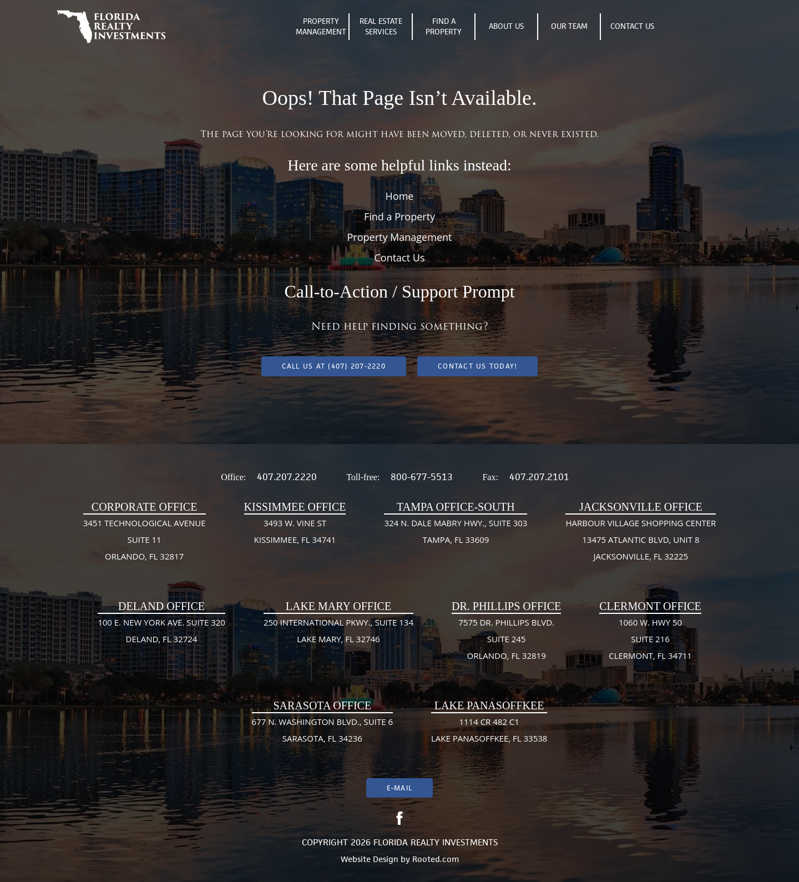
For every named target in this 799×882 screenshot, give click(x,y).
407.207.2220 (287, 477)
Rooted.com (435, 859)
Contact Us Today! (477, 366)
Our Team (569, 26)
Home (400, 196)
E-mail (399, 788)
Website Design (369, 859)
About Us (506, 26)
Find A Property (444, 26)
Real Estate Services (381, 26)
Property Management (321, 26)
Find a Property (399, 216)
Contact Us (632, 26)
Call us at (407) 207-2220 (334, 366)
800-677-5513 (422, 477)
